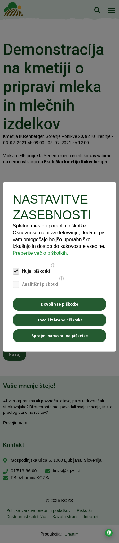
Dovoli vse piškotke (59, 304)
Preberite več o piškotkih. (40, 253)
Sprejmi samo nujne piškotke (59, 335)
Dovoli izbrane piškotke (60, 320)
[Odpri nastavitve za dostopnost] (109, 533)
